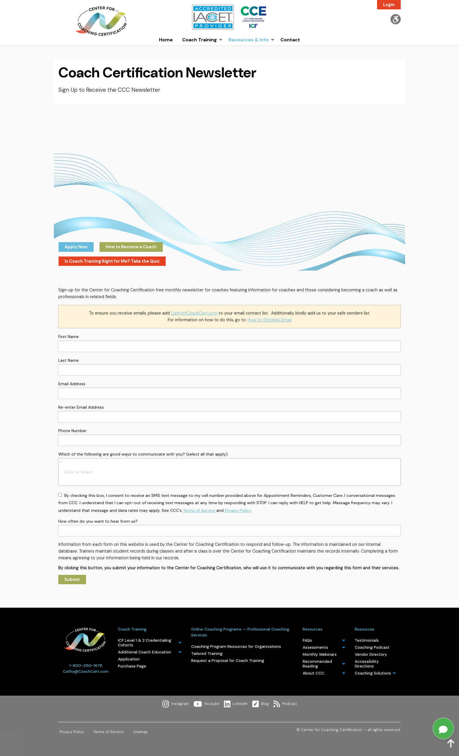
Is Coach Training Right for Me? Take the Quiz (112, 261)
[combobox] (229, 472)
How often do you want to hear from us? (229, 527)
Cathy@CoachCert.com (194, 313)
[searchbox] (234, 472)
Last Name (229, 367)
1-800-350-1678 (85, 665)
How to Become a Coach (131, 246)
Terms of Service (199, 510)
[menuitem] (165, 48)
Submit (72, 579)
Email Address (229, 390)
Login (389, 4)
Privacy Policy (238, 510)
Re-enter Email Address (229, 413)
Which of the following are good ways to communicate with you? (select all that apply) (229, 468)
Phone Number (229, 437)
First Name (229, 343)
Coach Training (132, 629)
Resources (312, 629)
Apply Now (76, 246)
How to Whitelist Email (270, 319)
